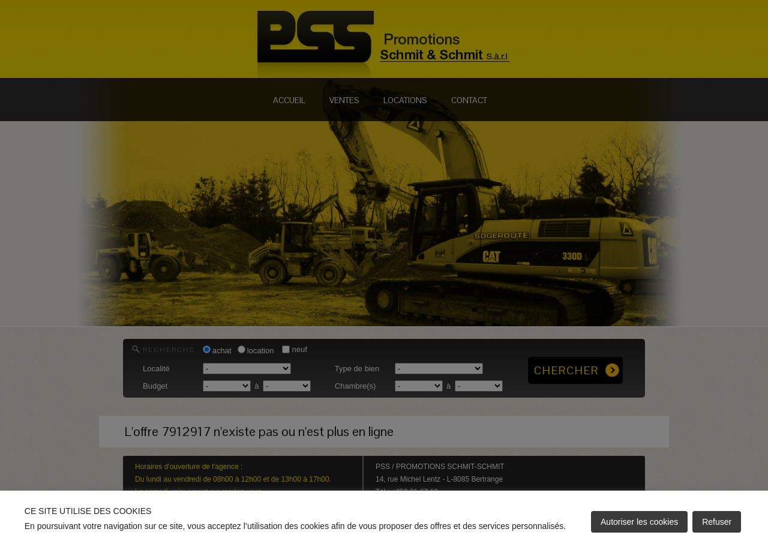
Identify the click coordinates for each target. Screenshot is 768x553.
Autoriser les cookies (639, 522)
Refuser (716, 522)
